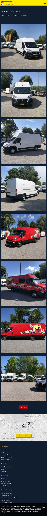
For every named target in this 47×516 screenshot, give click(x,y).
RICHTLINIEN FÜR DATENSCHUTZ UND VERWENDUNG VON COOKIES (22, 511)
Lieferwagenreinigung (7, 495)
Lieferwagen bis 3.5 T (6, 481)
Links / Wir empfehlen (7, 457)
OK (44, 507)
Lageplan (3, 471)
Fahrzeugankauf (5, 500)
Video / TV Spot (5, 455)
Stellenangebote (5, 459)
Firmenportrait (5, 450)
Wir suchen (4, 469)
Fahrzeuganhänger (6, 483)
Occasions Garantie (6, 502)
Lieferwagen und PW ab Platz (9, 498)
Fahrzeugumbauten (6, 493)
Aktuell (3, 452)
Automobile (4, 479)
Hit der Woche (5, 486)
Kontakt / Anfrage (6, 467)
